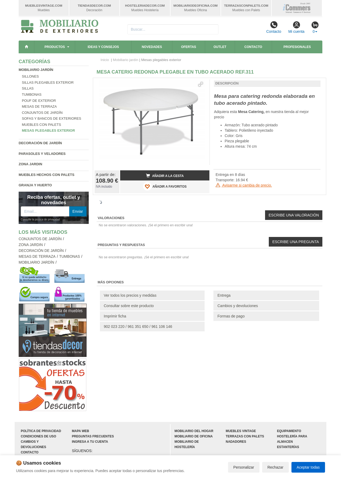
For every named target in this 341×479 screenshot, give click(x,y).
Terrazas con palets (245, 436)
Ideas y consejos (103, 47)
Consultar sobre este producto (129, 306)
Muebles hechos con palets (46, 175)
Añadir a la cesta (165, 176)
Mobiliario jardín (36, 70)
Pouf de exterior (39, 101)
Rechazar (275, 467)
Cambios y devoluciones (237, 306)
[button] (200, 84)
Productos (54, 47)
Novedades (152, 47)
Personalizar (243, 467)
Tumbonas (32, 94)
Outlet (220, 47)
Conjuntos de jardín (42, 113)
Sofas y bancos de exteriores (51, 118)
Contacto (273, 27)
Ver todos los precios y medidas (130, 295)
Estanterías (288, 447)
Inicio (105, 60)
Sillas (28, 88)
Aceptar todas (308, 467)
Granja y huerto (35, 185)
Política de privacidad (41, 431)
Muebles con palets (41, 125)
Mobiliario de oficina (193, 436)
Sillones (30, 76)
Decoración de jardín (40, 143)
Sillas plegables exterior (48, 82)
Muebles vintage (241, 431)
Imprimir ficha (115, 316)
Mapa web (80, 431)
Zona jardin (30, 164)
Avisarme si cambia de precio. (244, 185)
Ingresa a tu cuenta (90, 442)
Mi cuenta (296, 27)
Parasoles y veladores (42, 154)
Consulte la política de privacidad (40, 219)
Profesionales (297, 47)
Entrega (223, 295)
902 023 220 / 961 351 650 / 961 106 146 (138, 326)
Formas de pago (231, 316)
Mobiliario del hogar (193, 431)
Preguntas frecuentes (93, 436)
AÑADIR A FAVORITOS (164, 186)
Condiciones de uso (38, 436)
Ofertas (188, 47)
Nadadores (236, 442)
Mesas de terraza (39, 106)
